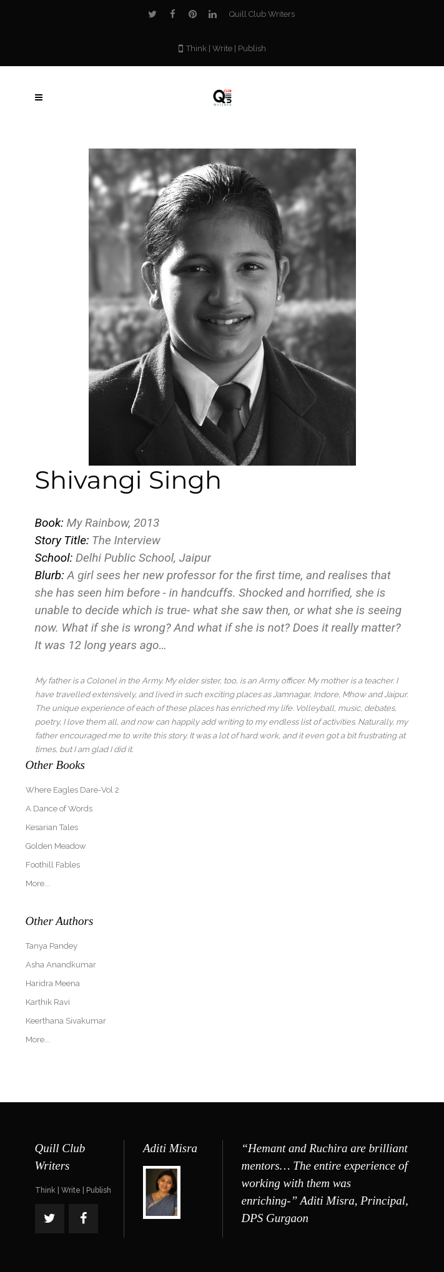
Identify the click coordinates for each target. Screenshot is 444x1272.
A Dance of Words (59, 808)
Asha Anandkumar (61, 964)
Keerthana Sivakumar (66, 1020)
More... (38, 883)
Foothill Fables (53, 864)
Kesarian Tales (52, 827)
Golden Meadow (56, 846)
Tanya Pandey (51, 946)
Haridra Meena (53, 983)
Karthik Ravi (48, 1002)
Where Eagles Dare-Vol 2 (72, 790)
